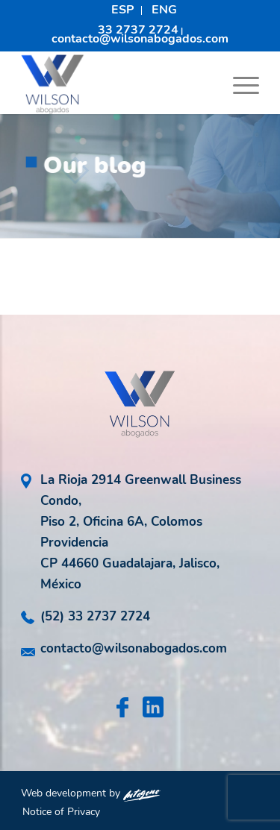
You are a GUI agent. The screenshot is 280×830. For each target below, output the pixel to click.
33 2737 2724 (138, 30)
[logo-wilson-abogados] (116, 84)
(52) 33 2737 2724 (95, 616)
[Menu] (238, 84)
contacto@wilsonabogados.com (140, 39)
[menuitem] (123, 10)
